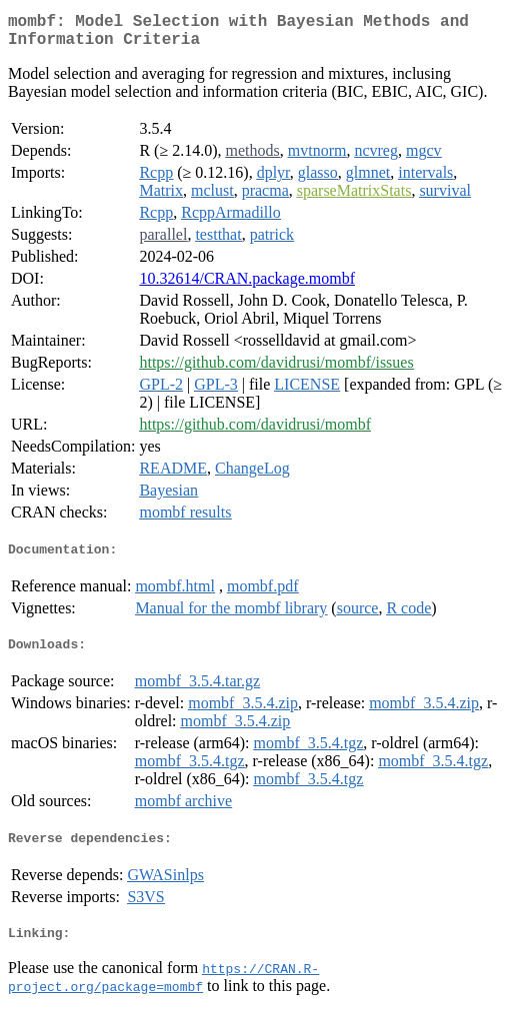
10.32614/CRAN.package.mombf (247, 286)
